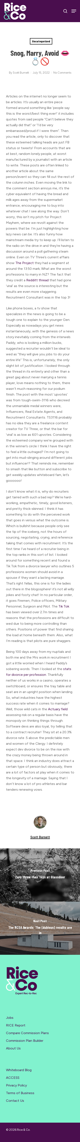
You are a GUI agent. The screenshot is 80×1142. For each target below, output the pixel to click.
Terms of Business (20, 1093)
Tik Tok (63, 606)
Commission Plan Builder (24, 1041)
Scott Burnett (21, 72)
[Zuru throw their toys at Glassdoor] (40, 875)
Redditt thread (37, 280)
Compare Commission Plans (27, 1033)
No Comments (62, 72)
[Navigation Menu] (73, 11)
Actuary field (58, 709)
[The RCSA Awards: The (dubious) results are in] (40, 928)
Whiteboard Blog (19, 1070)
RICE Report (15, 1025)
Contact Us (15, 1101)
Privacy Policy (16, 1085)
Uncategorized (41, 41)
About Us (13, 1048)
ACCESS (12, 1078)
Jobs (9, 1018)
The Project (24, 263)
